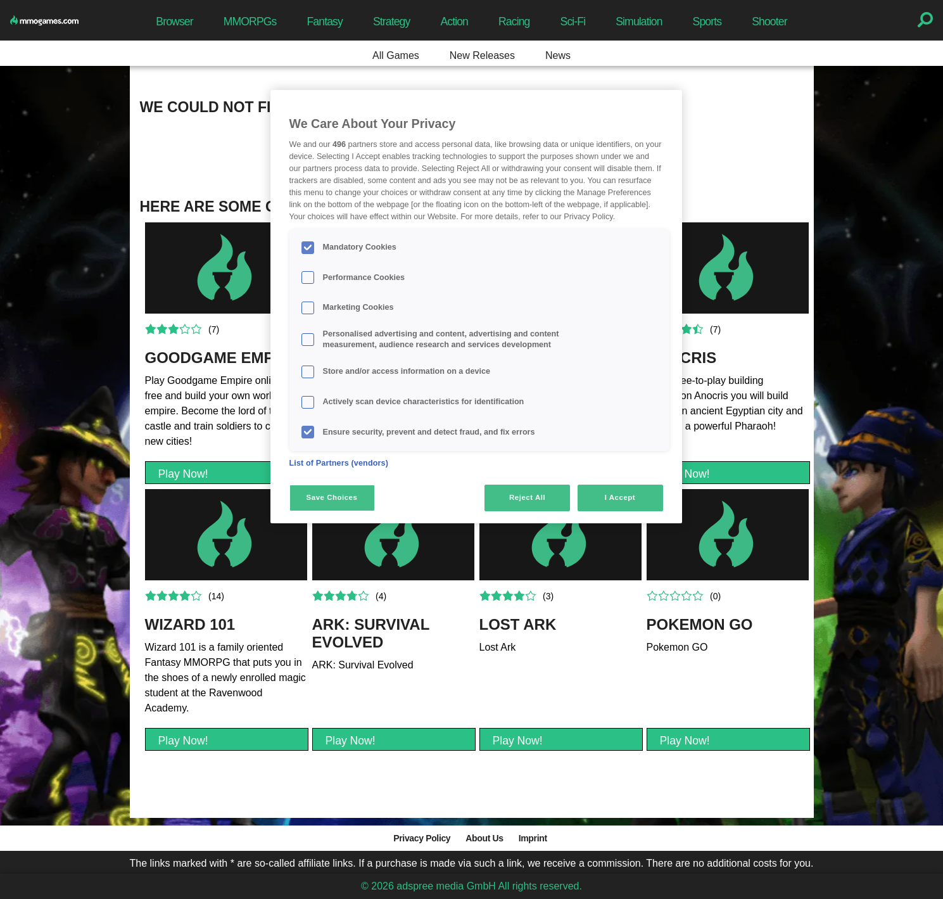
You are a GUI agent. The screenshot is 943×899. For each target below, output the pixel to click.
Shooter (769, 21)
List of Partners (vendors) (339, 463)
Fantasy (324, 21)
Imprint (533, 838)
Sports (707, 21)
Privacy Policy (421, 838)
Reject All (527, 497)
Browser (174, 21)
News (558, 55)
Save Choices (332, 497)
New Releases (482, 55)
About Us (484, 838)
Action (454, 21)
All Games (395, 55)
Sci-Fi (573, 21)
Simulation (639, 21)
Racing (514, 21)
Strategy (391, 21)
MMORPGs (250, 21)
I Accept (620, 497)
